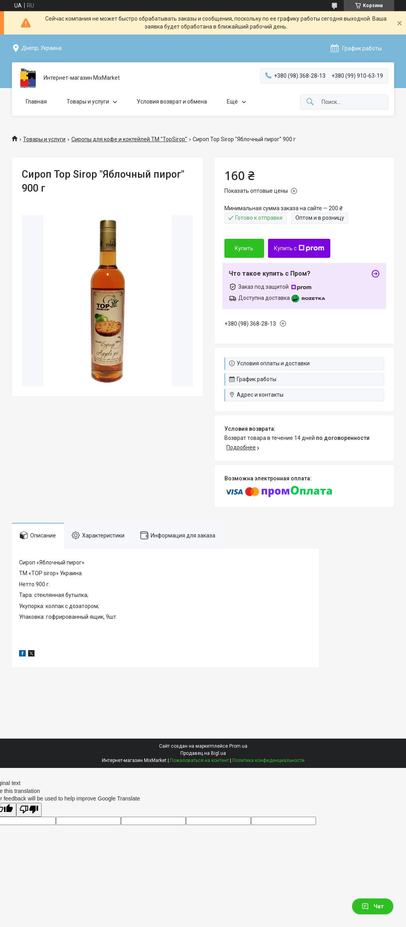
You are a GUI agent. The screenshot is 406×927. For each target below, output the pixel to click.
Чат (373, 906)
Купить (244, 248)
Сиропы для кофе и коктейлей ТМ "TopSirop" (129, 139)
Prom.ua (238, 746)
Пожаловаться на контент (199, 760)
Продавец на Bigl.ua (203, 753)
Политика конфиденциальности (268, 760)
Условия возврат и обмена (172, 101)
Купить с (299, 248)
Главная (36, 101)
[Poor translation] (29, 810)
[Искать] (310, 102)
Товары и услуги (88, 101)
